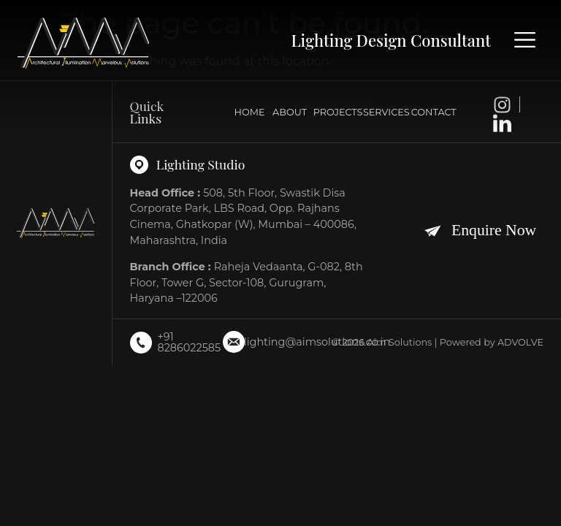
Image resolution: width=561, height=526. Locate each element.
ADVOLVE (520, 342)
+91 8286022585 (189, 342)
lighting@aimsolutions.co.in (317, 341)
